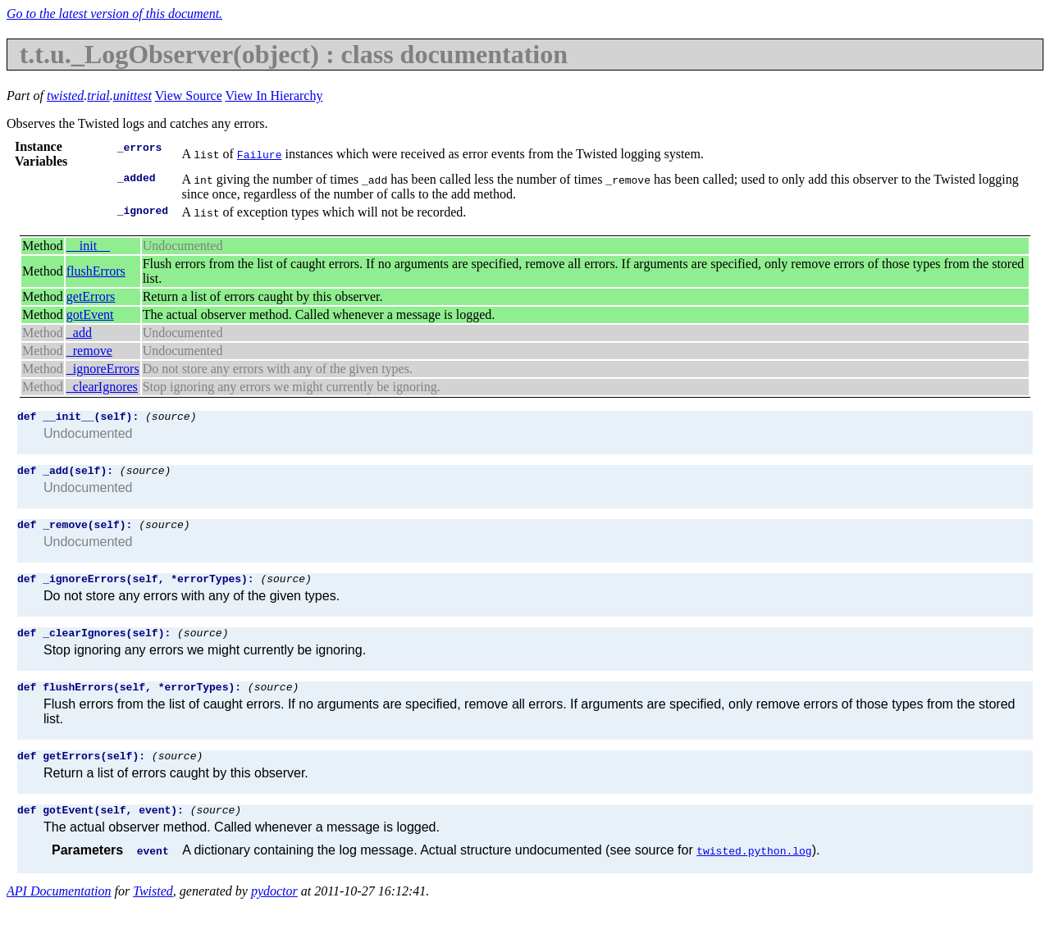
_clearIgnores (102, 387)
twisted (65, 96)
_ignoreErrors (102, 369)
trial (98, 96)
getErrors (91, 296)
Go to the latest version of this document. (114, 14)
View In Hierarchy (273, 96)
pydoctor (274, 911)
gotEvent (90, 314)
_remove (89, 351)
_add (79, 332)
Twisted (153, 911)
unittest (132, 96)
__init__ (88, 246)
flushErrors (96, 271)
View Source (188, 96)
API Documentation (59, 911)
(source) (170, 418)
